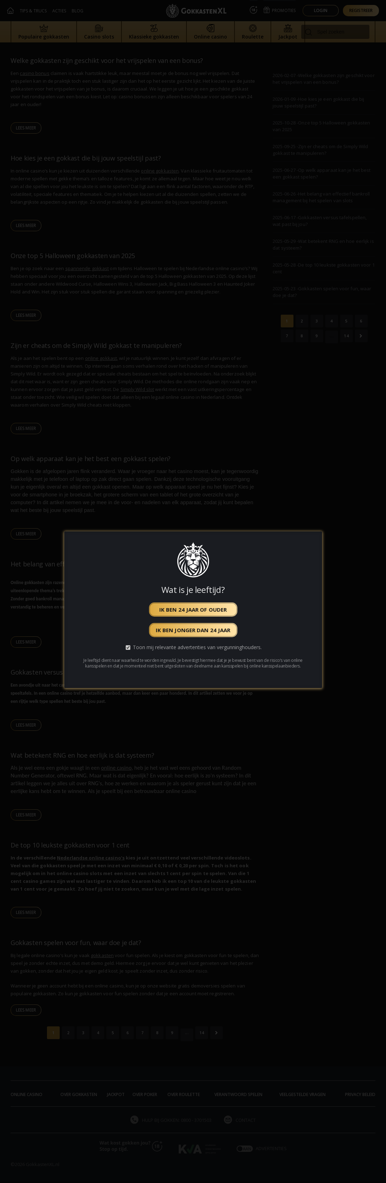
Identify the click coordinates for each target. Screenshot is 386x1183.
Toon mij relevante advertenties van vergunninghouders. (197, 647)
